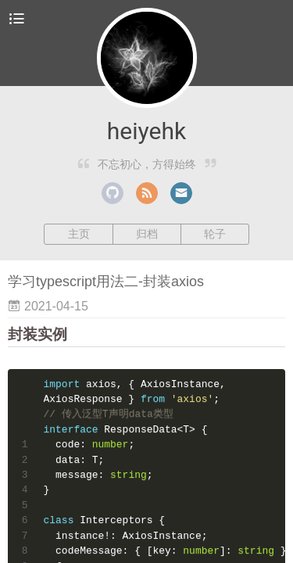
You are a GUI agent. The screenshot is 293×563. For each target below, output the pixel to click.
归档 (147, 234)
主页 (79, 234)
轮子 (215, 234)
